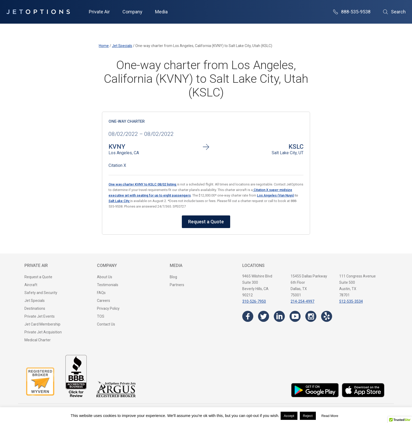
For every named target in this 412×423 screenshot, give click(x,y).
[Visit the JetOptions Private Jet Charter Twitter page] (263, 316)
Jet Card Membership (42, 324)
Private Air (99, 11)
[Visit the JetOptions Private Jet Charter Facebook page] (247, 316)
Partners (177, 285)
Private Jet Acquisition (43, 332)
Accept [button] (289, 416)
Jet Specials (34, 300)
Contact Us (106, 324)
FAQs (101, 293)
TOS (100, 316)
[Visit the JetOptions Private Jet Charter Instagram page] (310, 316)
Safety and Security (40, 293)
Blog (173, 277)
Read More (329, 416)
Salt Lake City (119, 201)
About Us (104, 277)
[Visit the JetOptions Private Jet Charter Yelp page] (326, 316)
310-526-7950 (254, 301)
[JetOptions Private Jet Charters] (38, 12)
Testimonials (107, 285)
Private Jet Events (39, 316)
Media (161, 11)
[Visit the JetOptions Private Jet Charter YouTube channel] (295, 316)
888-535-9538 (351, 11)
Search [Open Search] (394, 11)
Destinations (34, 308)
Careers (103, 300)
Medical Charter (37, 340)
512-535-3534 (351, 301)
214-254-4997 (302, 301)
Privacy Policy (108, 308)
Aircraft (30, 285)
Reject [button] (308, 416)
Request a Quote (206, 221)
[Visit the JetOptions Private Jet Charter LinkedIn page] (279, 316)
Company (132, 11)
